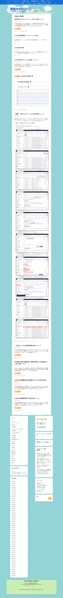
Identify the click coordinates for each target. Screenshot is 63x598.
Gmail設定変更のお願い (41, 427)
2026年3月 (13, 483)
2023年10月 (13, 539)
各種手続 (22, 3)
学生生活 (28, 3)
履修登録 (14, 435)
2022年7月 (13, 567)
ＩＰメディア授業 (15, 432)
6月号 (25, 93)
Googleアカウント (29, 341)
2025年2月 (13, 508)
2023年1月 (13, 556)
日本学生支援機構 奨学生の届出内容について (27, 398)
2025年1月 (13, 510)
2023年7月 (13, 544)
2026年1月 (13, 487)
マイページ (9, 1)
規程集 (49, 3)
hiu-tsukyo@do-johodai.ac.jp (33, 585)
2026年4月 (13, 481)
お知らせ (8, 3)
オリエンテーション (17, 1)
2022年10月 (13, 562)
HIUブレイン (13, 441)
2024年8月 (13, 519)
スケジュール (15, 3)
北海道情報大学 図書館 (40, 487)
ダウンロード (48, 1)
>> (48, 473)
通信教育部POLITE (34, 1)
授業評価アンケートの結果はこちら (43, 442)
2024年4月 (13, 527)
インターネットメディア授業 (17, 428)
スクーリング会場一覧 (40, 489)
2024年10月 (13, 516)
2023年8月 (13, 542)
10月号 (36, 93)
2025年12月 (13, 489)
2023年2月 (13, 554)
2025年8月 (13, 496)
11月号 (39, 93)
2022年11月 (13, 560)
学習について (13, 424)
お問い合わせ (44, 3)
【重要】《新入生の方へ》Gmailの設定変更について (29, 114)
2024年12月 (13, 512)
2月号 (47, 93)
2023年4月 (13, 550)
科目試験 (24, 341)
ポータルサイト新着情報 (20, 31)
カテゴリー (13, 471)
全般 (22, 341)
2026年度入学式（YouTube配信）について (26, 60)
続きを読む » (17, 29)
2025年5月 (13, 502)
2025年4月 (13, 504)
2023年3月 (13, 552)
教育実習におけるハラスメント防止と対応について (29, 19)
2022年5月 (13, 571)
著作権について (48, 588)
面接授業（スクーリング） (17, 430)
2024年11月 (13, 514)
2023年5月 (13, 548)
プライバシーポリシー (31, 588)
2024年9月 (13, 517)
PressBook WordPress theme (41, 596)
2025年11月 (13, 491)
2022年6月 (13, 569)
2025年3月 (13, 506)
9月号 (33, 93)
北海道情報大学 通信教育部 (41, 485)
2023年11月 (13, 537)
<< (37, 473)
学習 (27, 1)
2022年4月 (13, 573)
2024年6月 (13, 523)
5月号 (23, 93)
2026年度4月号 (18, 109)
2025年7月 (13, 498)
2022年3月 (13, 575)
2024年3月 (13, 529)
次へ (47, 414)
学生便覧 (24, 1)
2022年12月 (13, 558)
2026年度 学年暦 (19, 47)
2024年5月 (13, 525)
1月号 (45, 93)
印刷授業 (14, 426)
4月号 (20, 90)
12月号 (42, 93)
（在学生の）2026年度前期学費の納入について (28, 345)
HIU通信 (13, 447)
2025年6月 (13, 500)
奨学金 (24, 375)
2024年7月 (13, 521)
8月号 (30, 93)
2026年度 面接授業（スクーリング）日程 (26, 35)
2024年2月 (13, 531)
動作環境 (39, 3)
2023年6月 (13, 546)
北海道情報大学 (39, 483)
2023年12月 (13, 535)
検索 (37, 496)
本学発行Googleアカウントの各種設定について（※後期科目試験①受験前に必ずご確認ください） (43, 470)
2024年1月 (13, 533)
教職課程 (42, 1)
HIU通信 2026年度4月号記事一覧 (24, 76)
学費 (34, 3)
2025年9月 (13, 494)
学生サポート (35, 341)
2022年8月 (13, 565)
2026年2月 (13, 485)
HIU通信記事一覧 (24, 109)
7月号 (28, 93)
